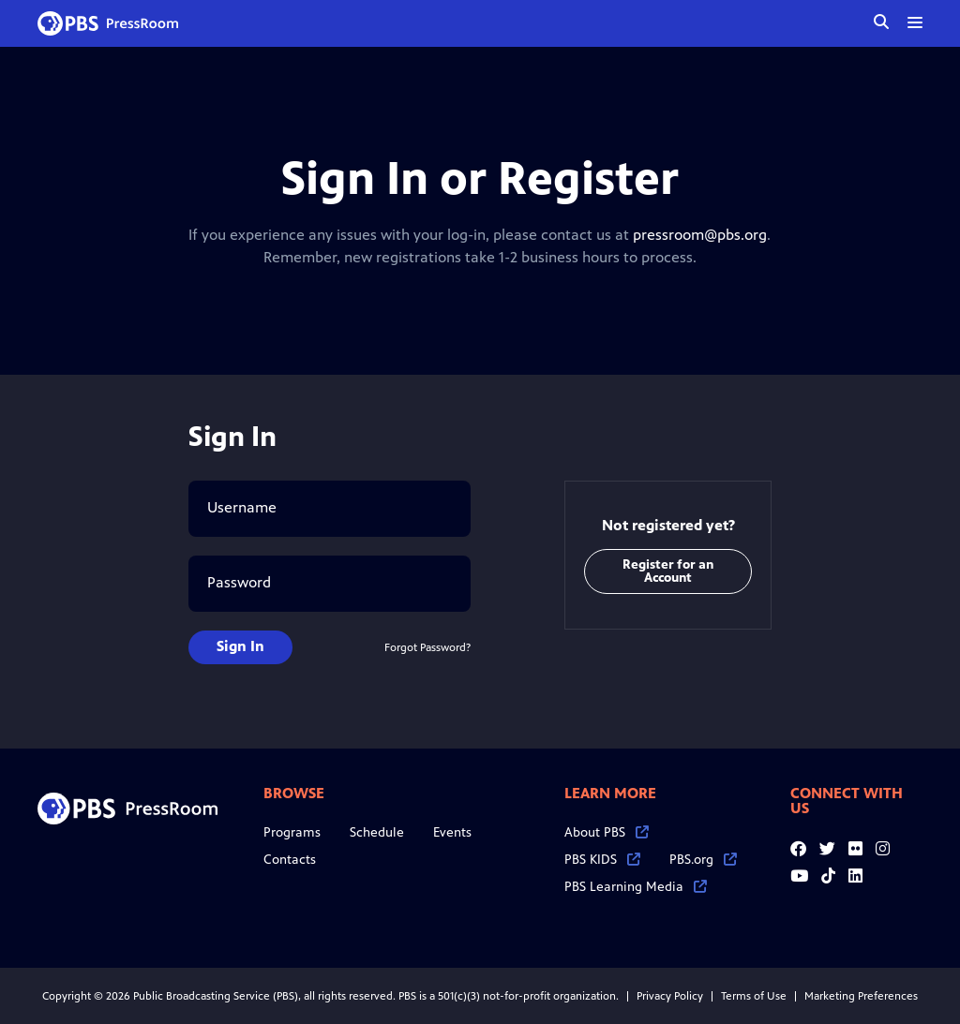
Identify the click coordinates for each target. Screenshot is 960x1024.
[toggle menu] (915, 22)
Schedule (377, 832)
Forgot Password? (427, 647)
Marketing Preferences (861, 995)
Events (452, 832)
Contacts (289, 860)
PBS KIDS (602, 860)
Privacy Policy (670, 995)
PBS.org (703, 860)
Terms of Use (754, 995)
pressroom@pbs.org (700, 235)
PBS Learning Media (635, 887)
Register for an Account (667, 571)
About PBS (606, 832)
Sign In (240, 646)
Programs (292, 832)
